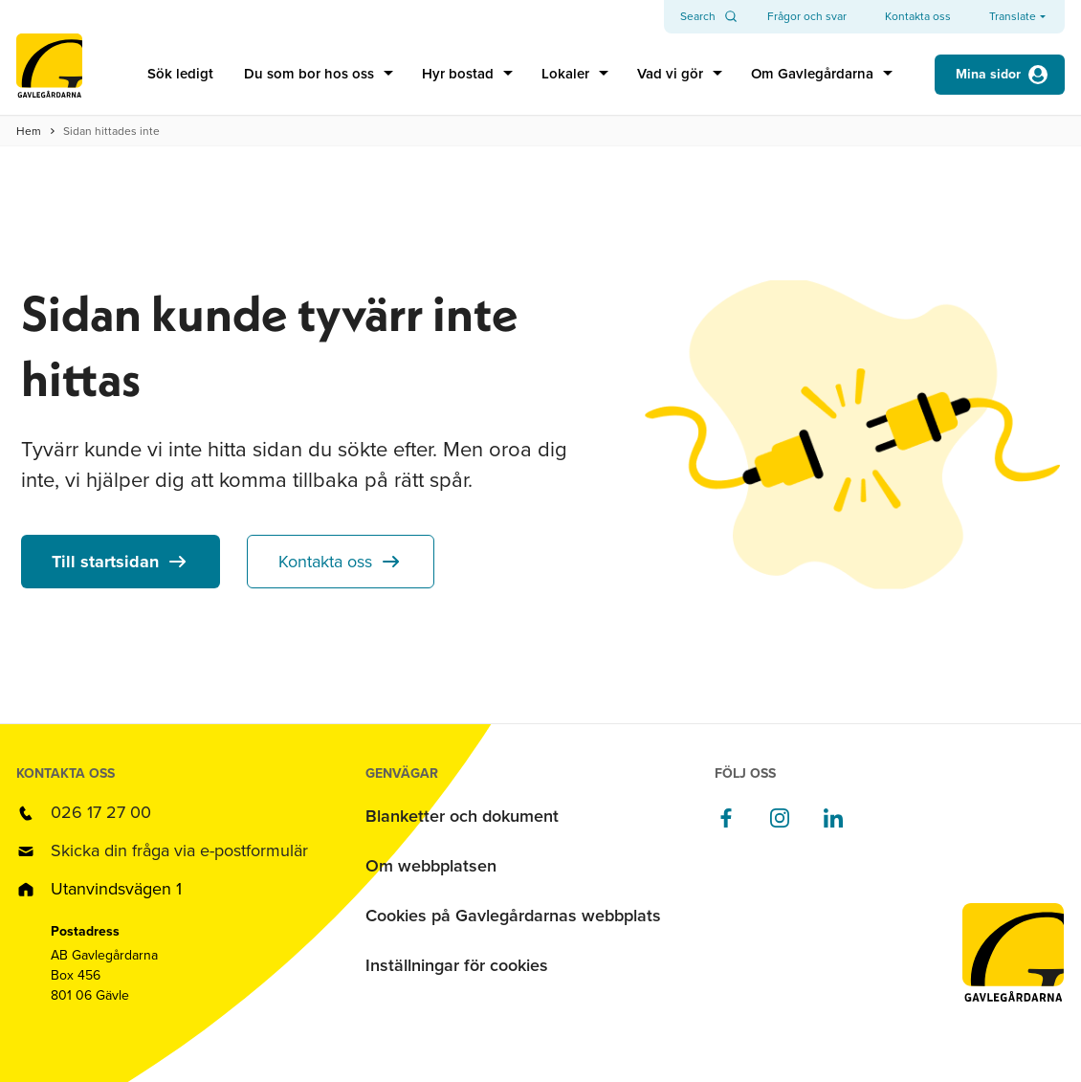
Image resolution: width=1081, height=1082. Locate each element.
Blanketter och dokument (462, 816)
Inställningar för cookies (456, 965)
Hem (28, 131)
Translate (1012, 16)
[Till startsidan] (49, 74)
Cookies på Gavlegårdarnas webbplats (513, 915)
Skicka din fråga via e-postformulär (179, 850)
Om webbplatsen (430, 865)
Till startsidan (105, 561)
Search (698, 16)
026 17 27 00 (101, 812)
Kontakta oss (325, 561)
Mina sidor (988, 74)
